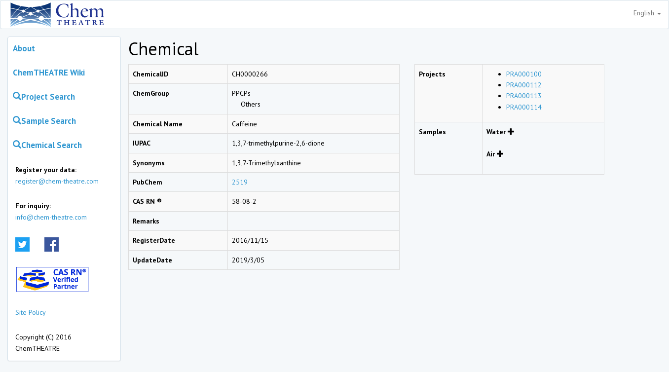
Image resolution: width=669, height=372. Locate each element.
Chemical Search (47, 145)
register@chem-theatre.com (57, 181)
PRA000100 (524, 74)
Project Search (44, 96)
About (24, 48)
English (647, 12)
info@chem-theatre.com (51, 217)
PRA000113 (524, 95)
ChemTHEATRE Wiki (49, 72)
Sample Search (44, 120)
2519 (240, 182)
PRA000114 (524, 107)
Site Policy (30, 312)
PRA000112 (524, 84)
